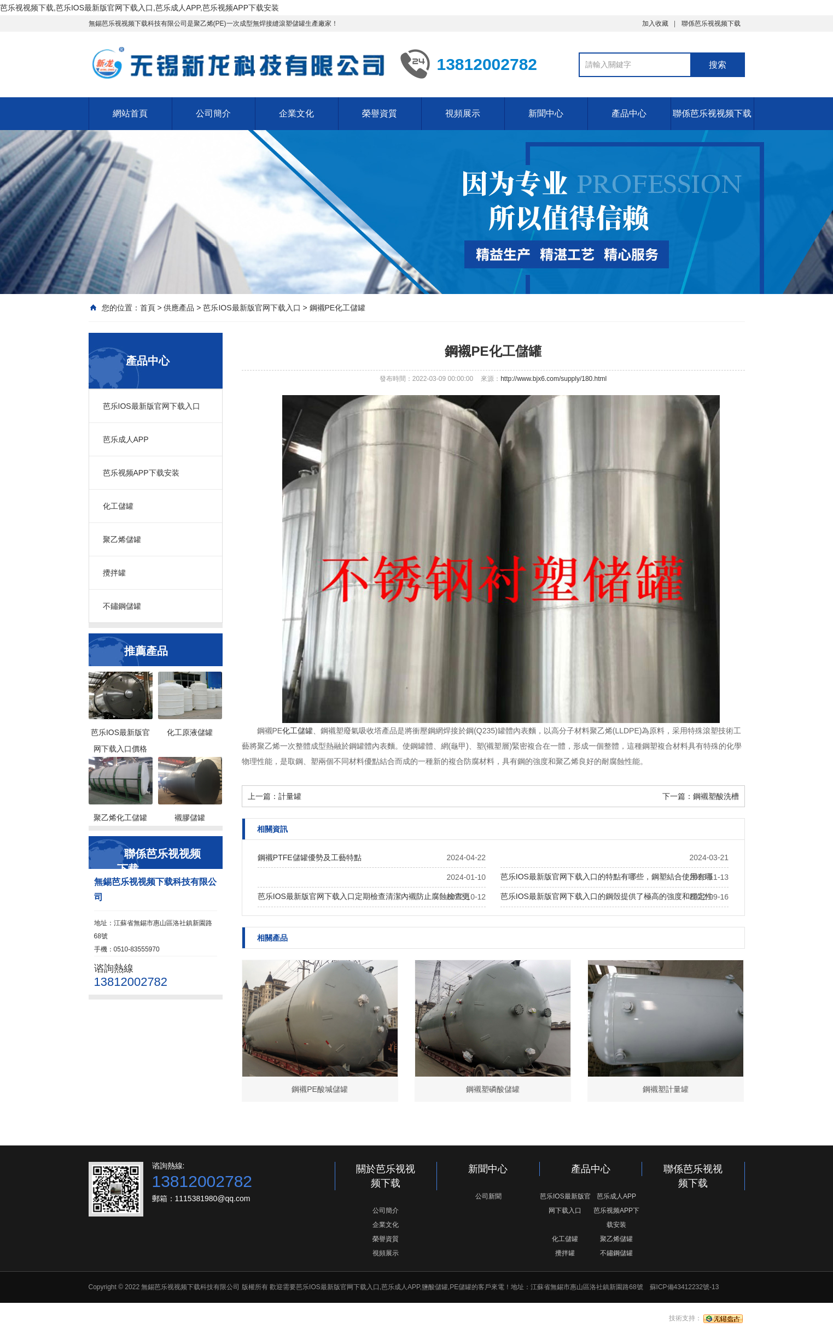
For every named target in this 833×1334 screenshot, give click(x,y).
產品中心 (628, 113)
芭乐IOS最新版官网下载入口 (251, 307)
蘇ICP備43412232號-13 (684, 1287)
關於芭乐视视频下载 (385, 1176)
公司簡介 (213, 113)
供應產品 (179, 307)
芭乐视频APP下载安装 (141, 472)
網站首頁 (130, 113)
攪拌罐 (114, 572)
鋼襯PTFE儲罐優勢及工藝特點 (310, 857)
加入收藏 (655, 23)
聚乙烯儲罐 (122, 539)
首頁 (147, 307)
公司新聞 (488, 1196)
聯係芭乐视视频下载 (711, 23)
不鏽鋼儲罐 (122, 606)
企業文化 (296, 113)
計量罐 (289, 796)
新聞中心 (545, 113)
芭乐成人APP (126, 439)
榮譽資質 (379, 113)
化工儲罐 (118, 506)
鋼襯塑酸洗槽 (716, 796)
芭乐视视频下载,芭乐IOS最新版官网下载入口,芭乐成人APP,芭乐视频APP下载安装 (139, 7)
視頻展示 (462, 113)
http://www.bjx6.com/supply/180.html (553, 379)
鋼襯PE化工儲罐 (338, 307)
